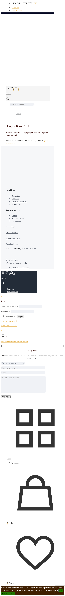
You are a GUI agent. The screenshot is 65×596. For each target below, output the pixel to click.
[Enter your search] (22, 104)
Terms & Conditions (19, 201)
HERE (35, 3)
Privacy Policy (17, 204)
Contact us (16, 196)
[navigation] (32, 336)
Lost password (17, 221)
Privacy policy (8, 593)
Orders (14, 215)
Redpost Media (21, 263)
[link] (35, 104)
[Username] (30, 306)
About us (15, 198)
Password (5, 311)
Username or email (9, 306)
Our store (15, 7)
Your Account (17, 10)
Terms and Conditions (20, 267)
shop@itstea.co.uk (13, 238)
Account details (18, 218)
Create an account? (9, 325)
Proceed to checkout (9, 341)
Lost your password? (9, 321)
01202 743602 (12, 232)
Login (20, 316)
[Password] (22, 311)
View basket (23, 341)
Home (18, 113)
